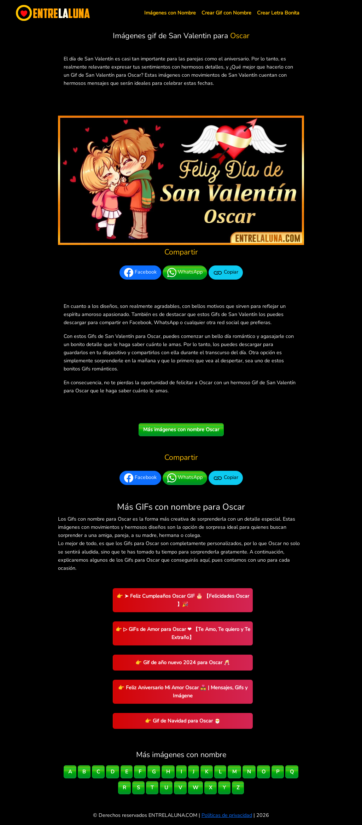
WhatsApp (185, 272)
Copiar (225, 272)
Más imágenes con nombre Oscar (181, 429)
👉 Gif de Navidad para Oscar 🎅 (183, 720)
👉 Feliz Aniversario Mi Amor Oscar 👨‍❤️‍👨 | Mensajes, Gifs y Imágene (182, 691)
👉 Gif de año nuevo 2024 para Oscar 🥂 (182, 662)
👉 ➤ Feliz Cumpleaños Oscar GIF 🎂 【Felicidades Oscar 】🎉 (183, 600)
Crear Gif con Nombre (226, 12)
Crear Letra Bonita (278, 12)
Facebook (140, 272)
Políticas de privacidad (227, 815)
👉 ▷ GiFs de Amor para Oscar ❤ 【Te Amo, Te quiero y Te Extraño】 (183, 633)
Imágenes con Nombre (170, 12)
